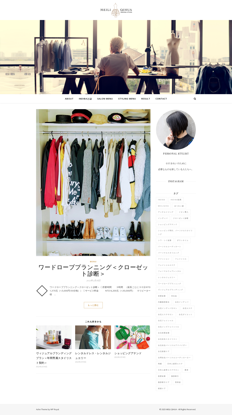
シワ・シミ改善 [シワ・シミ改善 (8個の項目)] (164, 240)
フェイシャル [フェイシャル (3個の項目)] (181, 259)
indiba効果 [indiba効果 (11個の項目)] (176, 200)
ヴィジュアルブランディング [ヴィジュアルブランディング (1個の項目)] (170, 290)
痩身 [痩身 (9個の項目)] (186, 370)
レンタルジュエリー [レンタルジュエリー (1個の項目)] (166, 277)
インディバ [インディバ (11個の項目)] (163, 218)
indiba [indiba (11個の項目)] (161, 200)
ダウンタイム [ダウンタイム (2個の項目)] (182, 240)
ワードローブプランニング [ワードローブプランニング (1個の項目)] (169, 283)
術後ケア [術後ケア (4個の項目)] (162, 388)
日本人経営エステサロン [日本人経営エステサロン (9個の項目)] (168, 370)
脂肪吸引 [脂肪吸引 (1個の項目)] (175, 376)
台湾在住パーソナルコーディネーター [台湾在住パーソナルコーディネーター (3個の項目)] (174, 357)
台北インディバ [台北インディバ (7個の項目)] (181, 302)
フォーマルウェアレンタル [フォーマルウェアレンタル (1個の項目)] (169, 271)
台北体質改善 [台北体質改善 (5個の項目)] (164, 333)
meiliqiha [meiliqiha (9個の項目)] (163, 206)
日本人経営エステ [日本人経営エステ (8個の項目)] (175, 364)
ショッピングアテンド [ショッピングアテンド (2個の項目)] (167, 224)
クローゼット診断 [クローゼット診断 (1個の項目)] (180, 218)
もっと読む (93, 305)
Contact (161, 98)
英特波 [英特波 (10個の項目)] (178, 382)
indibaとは (85, 98)
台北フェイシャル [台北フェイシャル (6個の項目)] (165, 320)
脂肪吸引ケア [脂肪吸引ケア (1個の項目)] (164, 382)
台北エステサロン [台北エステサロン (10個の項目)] (165, 314)
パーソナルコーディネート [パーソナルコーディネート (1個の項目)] (169, 246)
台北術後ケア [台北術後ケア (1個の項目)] (164, 351)
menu (93, 261)
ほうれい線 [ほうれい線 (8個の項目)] (179, 206)
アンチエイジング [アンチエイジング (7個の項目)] (165, 212)
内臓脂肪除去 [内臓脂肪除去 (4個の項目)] (164, 302)
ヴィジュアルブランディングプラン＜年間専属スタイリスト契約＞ (54, 357)
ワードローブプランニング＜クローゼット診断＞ (93, 270)
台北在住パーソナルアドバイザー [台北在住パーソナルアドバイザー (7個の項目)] (172, 345)
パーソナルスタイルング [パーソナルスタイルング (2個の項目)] (168, 253)
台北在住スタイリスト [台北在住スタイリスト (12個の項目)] (167, 339)
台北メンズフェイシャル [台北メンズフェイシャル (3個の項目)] (168, 327)
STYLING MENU (127, 98)
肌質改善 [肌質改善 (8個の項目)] (162, 376)
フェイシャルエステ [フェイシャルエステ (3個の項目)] (166, 265)
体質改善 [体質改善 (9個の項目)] (162, 296)
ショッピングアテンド (128, 353)
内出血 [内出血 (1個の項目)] (174, 296)
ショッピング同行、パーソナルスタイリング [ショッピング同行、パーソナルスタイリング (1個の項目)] (175, 232)
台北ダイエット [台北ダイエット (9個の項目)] (185, 314)
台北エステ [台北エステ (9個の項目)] (187, 308)
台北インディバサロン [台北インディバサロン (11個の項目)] (167, 308)
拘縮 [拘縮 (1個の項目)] (160, 364)
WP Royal (54, 409)
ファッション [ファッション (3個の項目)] (164, 259)
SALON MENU (105, 98)
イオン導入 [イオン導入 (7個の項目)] (183, 212)
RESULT (145, 98)
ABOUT (69, 98)
